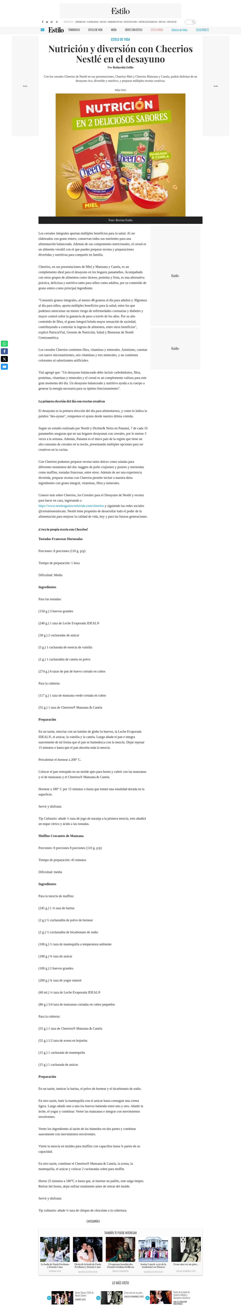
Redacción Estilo (123, 67)
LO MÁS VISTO (120, 1282)
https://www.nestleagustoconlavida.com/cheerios (71, 506)
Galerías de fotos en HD (87, 1271)
